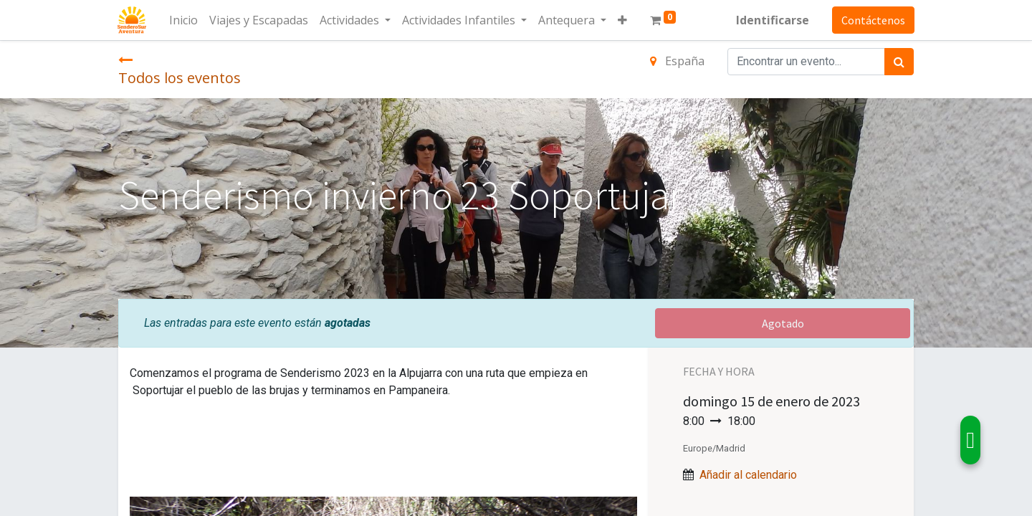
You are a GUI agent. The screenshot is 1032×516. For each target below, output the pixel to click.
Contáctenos (872, 20)
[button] (623, 20)
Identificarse (771, 20)
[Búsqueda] (899, 61)
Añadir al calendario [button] (748, 475)
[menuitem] (184, 20)
